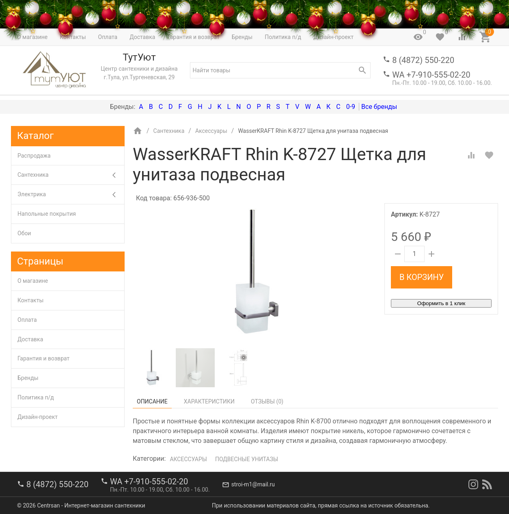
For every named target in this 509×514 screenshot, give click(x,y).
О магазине (32, 281)
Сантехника (70, 174)
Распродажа (34, 155)
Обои (24, 233)
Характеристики (209, 401)
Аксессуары (188, 459)
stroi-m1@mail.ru (253, 484)
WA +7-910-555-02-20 (431, 75)
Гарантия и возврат (43, 358)
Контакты (30, 300)
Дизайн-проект (37, 417)
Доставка (30, 339)
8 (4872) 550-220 (423, 60)
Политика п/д (35, 397)
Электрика (70, 194)
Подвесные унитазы (246, 459)
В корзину (421, 277)
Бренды (28, 378)
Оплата (27, 320)
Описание (152, 401)
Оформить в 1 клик (441, 303)
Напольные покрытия (46, 213)
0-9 (350, 107)
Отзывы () (267, 401)
